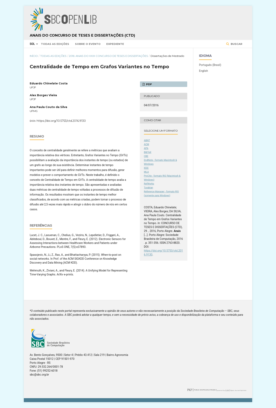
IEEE (146, 168)
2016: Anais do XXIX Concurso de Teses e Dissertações (108, 55)
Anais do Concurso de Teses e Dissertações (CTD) (82, 35)
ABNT (147, 140)
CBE (146, 156)
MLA (146, 172)
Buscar (236, 43)
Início (34, 55)
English (203, 70)
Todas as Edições (55, 43)
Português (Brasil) (210, 64)
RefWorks (149, 183)
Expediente (115, 43)
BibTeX (147, 152)
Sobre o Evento (88, 43)
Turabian (148, 187)
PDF (148, 84)
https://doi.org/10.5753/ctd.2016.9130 (61, 121)
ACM (146, 144)
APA (146, 148)
